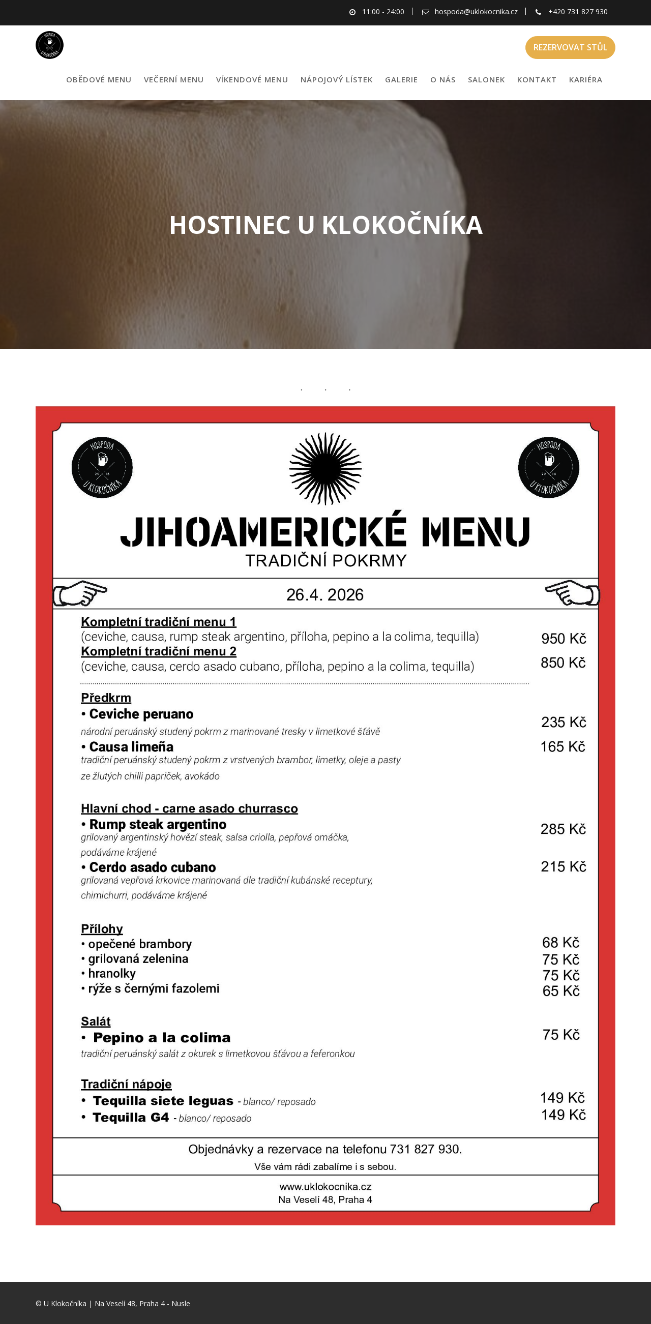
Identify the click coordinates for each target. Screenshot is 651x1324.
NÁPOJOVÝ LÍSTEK (337, 79)
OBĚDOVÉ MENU (99, 79)
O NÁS (443, 79)
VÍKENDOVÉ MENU (252, 79)
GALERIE (401, 79)
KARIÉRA (586, 79)
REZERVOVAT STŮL (570, 47)
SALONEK (486, 79)
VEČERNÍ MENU (174, 79)
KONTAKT (537, 79)
